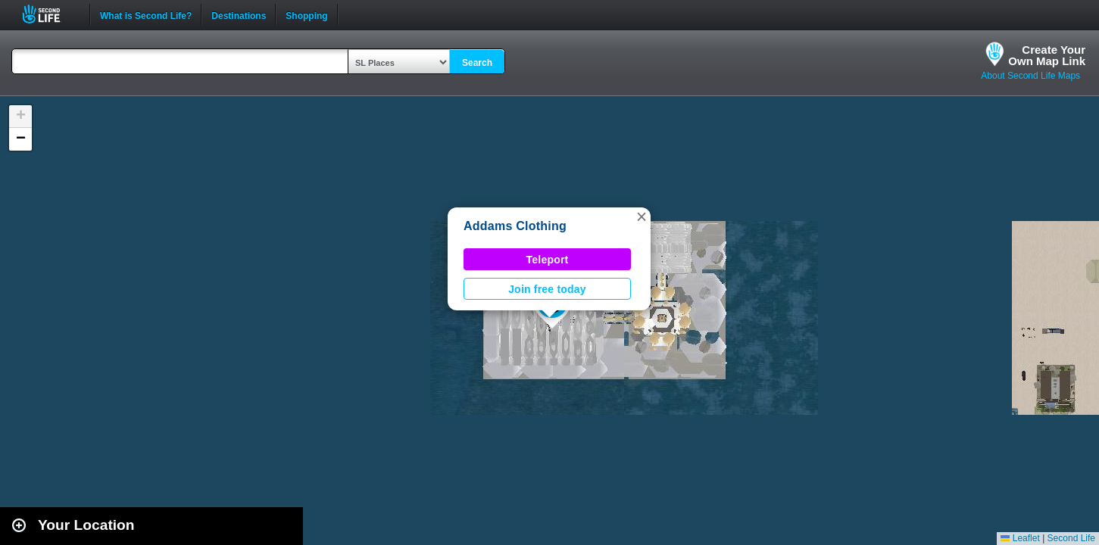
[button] (641, 216)
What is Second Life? (146, 14)
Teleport (547, 260)
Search (477, 63)
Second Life (49, 14)
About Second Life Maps (1030, 75)
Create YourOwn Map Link (1046, 55)
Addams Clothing (515, 226)
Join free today (547, 289)
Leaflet (1020, 538)
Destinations (238, 14)
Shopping (306, 14)
